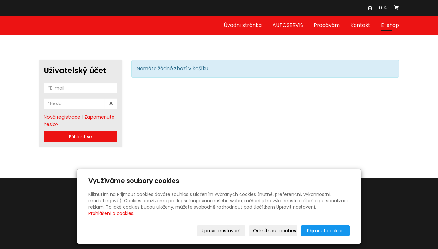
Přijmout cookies (325, 230)
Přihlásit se (80, 137)
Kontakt (360, 25)
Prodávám (327, 25)
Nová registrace (62, 117)
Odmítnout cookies (274, 230)
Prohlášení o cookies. (111, 213)
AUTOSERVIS (287, 25)
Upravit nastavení (221, 230)
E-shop (390, 25)
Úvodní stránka (243, 25)
